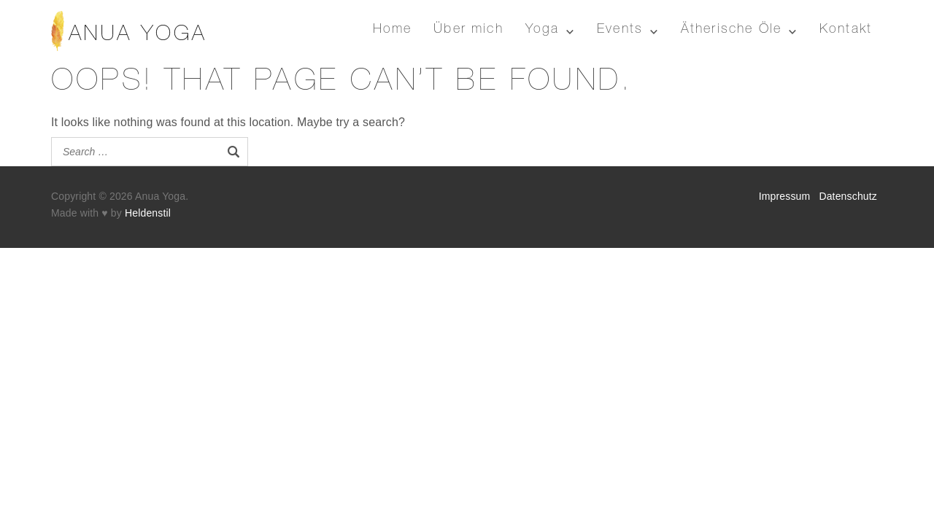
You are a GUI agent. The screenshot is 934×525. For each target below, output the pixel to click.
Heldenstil (148, 213)
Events (620, 29)
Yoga (542, 29)
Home (392, 29)
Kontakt (845, 29)
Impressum (785, 196)
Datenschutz (848, 196)
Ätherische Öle (731, 29)
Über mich (468, 29)
